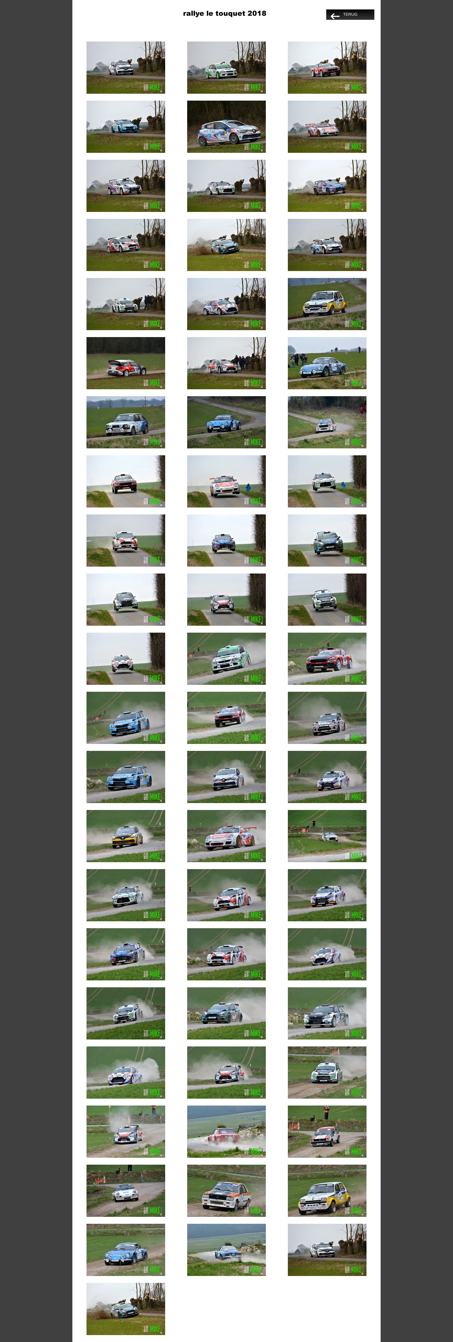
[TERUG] (350, 14)
